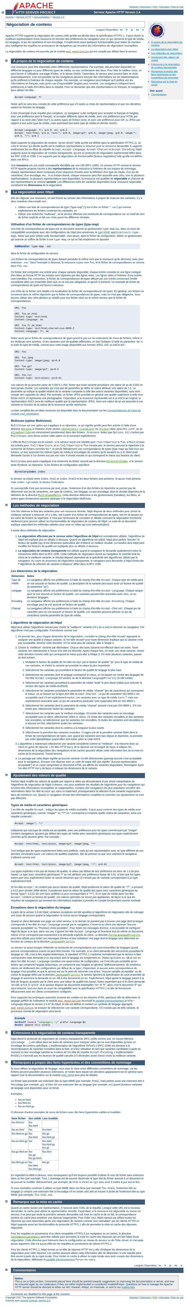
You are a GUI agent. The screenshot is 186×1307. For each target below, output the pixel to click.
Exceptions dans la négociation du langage (40, 907)
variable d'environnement (110, 1000)
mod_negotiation (77, 51)
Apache (9, 17)
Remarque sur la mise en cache (37, 1202)
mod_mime (67, 1075)
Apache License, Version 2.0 (35, 1300)
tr (143, 29)
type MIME (104, 232)
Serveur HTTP (23, 17)
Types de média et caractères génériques (39, 805)
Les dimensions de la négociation (34, 571)
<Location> (87, 429)
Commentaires (159, 94)
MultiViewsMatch (49, 495)
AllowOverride (21, 432)
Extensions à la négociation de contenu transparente (165, 66)
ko (138, 29)
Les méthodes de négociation (166, 53)
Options (26, 429)
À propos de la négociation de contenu (43, 61)
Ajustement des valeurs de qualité (39, 775)
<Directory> (69, 429)
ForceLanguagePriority (124, 935)
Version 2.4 (58, 17)
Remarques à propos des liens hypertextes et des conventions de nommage (164, 74)
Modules (133, 6)
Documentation (42, 17)
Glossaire (164, 6)
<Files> (104, 429)
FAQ (155, 6)
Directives (145, 6)
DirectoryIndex (117, 461)
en (121, 29)
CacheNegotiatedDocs (25, 1237)
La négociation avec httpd (164, 49)
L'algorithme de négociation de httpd (36, 622)
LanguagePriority (62, 941)
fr (126, 29)
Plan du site (177, 6)
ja (132, 29)
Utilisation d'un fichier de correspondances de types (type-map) (55, 224)
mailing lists (128, 1287)
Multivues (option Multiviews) (31, 420)
